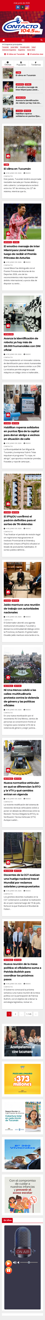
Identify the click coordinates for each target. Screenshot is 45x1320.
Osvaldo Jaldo (25, 47)
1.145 (28, 1014)
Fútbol (28, 84)
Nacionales (8, 686)
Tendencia (36, 63)
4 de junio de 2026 (14, 173)
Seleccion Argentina (9, 50)
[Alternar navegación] (23, 40)
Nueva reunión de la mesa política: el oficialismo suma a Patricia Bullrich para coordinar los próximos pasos (22, 971)
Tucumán (5, 47)
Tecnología (20, 97)
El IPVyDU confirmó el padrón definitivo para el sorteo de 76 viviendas (20, 520)
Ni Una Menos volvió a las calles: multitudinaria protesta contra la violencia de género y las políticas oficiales (21, 697)
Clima (18, 72)
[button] (41, 40)
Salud (33, 47)
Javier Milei (14, 47)
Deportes (19, 84)
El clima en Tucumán (26, 75)
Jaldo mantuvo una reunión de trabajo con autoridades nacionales (22, 608)
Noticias (27, 111)
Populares (21, 63)
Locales (19, 111)
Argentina (21, 50)
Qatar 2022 (31, 50)
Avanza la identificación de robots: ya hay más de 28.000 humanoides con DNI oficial (28, 104)
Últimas (7, 63)
